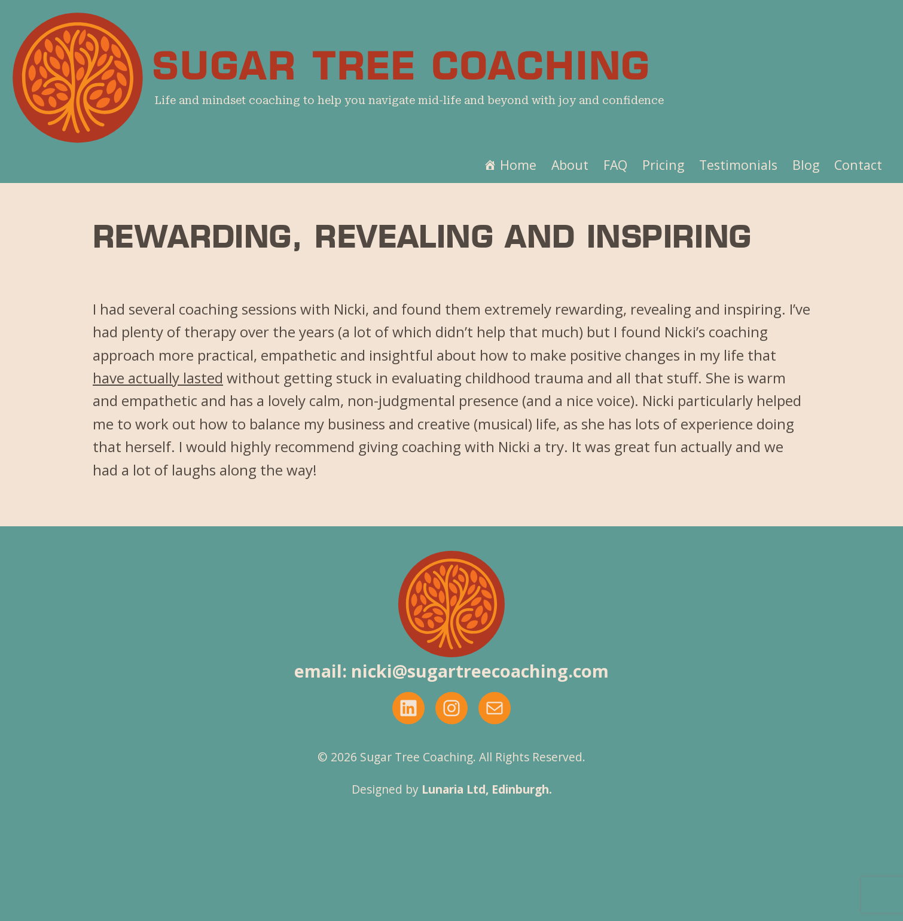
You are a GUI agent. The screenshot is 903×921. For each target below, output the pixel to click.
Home (518, 164)
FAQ (615, 164)
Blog (805, 164)
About (569, 164)
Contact (858, 164)
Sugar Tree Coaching (401, 70)
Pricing (663, 164)
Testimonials (738, 164)
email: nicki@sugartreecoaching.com (451, 670)
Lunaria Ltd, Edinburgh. (487, 789)
